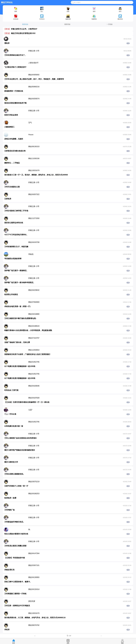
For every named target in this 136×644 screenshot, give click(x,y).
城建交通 (68, 17)
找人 (41, 9)
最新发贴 (25, 24)
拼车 (120, 9)
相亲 (94, 9)
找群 (68, 9)
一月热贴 (110, 24)
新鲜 (15, 9)
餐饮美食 (120, 17)
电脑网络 (94, 17)
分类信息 (15, 17)
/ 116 (68, 635)
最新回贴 (67, 24)
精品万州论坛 (7, 2)
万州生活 (41, 17)
